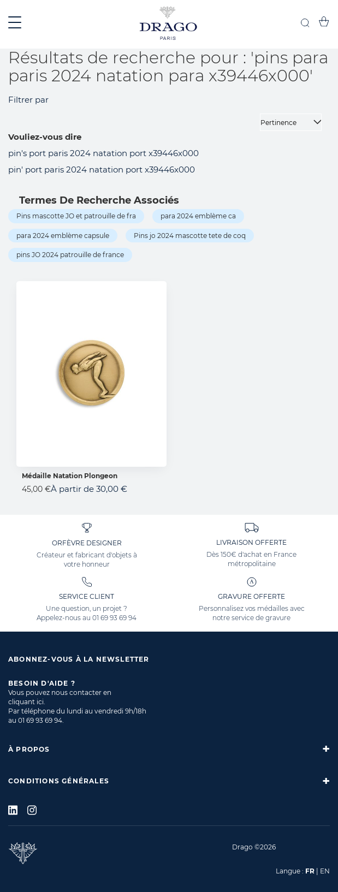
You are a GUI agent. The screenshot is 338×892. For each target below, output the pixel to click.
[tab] (169, 749)
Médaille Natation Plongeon (69, 476)
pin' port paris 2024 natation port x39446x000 (101, 169)
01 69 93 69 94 (114, 618)
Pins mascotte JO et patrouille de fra (76, 216)
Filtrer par (28, 99)
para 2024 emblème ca (198, 216)
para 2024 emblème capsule (62, 235)
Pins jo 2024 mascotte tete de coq (190, 235)
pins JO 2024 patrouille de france (70, 255)
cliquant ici (26, 702)
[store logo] (169, 24)
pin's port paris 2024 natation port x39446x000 (103, 153)
